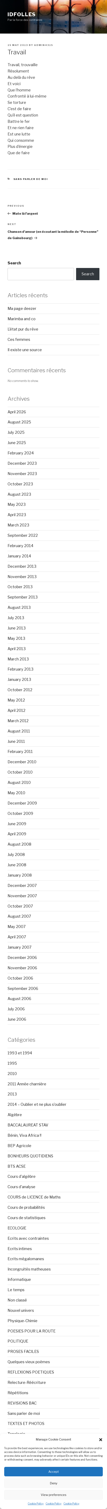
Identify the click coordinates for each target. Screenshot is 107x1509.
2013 (12, 1094)
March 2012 (18, 721)
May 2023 (17, 504)
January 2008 (20, 875)
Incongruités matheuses (29, 1269)
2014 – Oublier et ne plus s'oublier (37, 1104)
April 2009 (17, 834)
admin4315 (43, 45)
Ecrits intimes (20, 1249)
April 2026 (17, 412)
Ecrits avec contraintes (28, 1238)
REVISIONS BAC (22, 1403)
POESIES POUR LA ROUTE (31, 1331)
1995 (12, 1063)
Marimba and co (22, 319)
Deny (53, 1483)
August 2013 (19, 607)
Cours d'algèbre (22, 1176)
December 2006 (22, 957)
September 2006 (23, 988)
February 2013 (20, 669)
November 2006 (22, 968)
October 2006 (20, 978)
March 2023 (18, 525)
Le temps (16, 1290)
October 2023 (20, 484)
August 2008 (19, 844)
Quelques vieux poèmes (29, 1362)
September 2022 (23, 535)
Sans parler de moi (30, 179)
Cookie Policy (36, 1503)
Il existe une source (25, 350)
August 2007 (19, 916)
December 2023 (22, 463)
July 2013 (16, 618)
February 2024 (21, 453)
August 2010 (19, 782)
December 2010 (22, 762)
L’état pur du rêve (23, 329)
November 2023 (22, 473)
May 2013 (16, 638)
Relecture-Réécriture (27, 1382)
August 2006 (19, 998)
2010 (12, 1073)
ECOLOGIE (17, 1228)
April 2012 (16, 710)
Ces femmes (19, 339)
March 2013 (18, 659)
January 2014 (19, 556)
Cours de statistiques (26, 1218)
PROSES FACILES (23, 1351)
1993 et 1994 (20, 1053)
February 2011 (20, 751)
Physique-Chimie (22, 1321)
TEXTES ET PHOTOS (26, 1423)
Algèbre (15, 1115)
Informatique (19, 1279)
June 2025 (17, 443)
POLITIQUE (18, 1341)
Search (14, 263)
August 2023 (19, 494)
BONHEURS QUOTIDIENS (30, 1156)
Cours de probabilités (26, 1207)
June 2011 (16, 741)
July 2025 (16, 432)
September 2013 (23, 597)
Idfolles (22, 14)
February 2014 (20, 546)
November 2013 (22, 576)
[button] (101, 1440)
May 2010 (16, 793)
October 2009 (20, 813)
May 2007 (17, 926)
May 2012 (16, 700)
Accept (53, 1472)
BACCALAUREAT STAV (28, 1125)
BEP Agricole (19, 1145)
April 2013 (17, 649)
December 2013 (22, 566)
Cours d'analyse (21, 1187)
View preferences (53, 1495)
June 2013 (17, 628)
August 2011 (19, 731)
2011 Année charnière (27, 1084)
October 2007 (20, 906)
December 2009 (22, 803)
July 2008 (16, 854)
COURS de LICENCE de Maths (34, 1197)
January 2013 (19, 679)
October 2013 (20, 587)
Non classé (17, 1300)
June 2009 (17, 824)
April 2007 (17, 937)
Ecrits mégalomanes (26, 1259)
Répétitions (18, 1393)
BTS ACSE (17, 1166)
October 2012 (20, 690)
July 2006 (16, 1009)
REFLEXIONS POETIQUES (31, 1372)
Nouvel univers (21, 1310)
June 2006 (17, 1019)
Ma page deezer (22, 308)
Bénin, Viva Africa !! (24, 1135)
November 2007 (22, 896)
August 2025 (19, 422)
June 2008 (17, 865)
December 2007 (22, 885)
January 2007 (20, 947)
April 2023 (17, 515)
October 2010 (20, 772)
